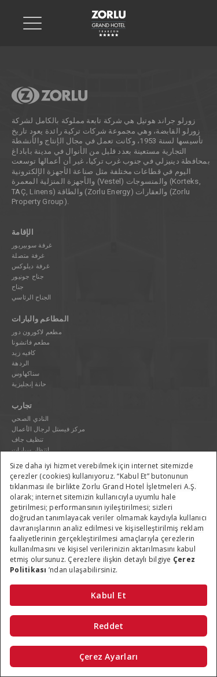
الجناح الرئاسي (32, 297)
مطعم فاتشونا (31, 342)
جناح (18, 287)
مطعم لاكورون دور (37, 332)
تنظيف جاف (27, 439)
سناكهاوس (25, 374)
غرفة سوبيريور (32, 245)
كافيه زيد (23, 353)
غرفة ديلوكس (31, 266)
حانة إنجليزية (29, 384)
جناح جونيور (28, 276)
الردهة (21, 363)
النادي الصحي (30, 419)
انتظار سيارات (30, 450)
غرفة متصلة (28, 256)
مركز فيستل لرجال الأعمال (48, 429)
